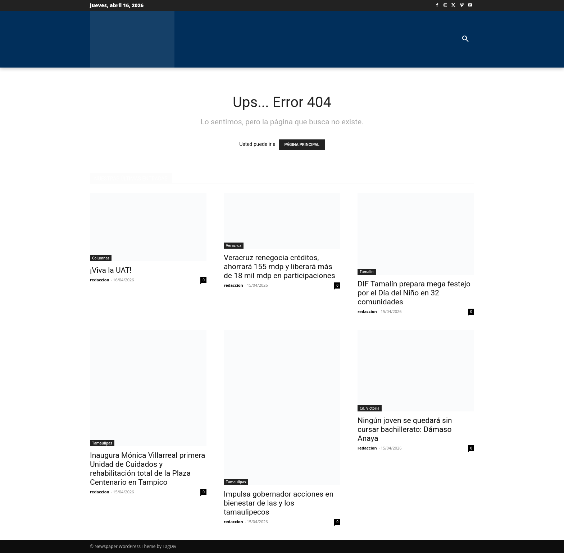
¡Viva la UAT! (111, 270)
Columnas (100, 258)
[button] (465, 39)
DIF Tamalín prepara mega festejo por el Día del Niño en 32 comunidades (414, 293)
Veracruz (233, 245)
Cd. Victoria (369, 408)
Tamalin (367, 271)
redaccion (99, 279)
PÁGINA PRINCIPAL (301, 144)
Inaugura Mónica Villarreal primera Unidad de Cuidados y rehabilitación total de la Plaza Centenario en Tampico (147, 469)
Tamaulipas (102, 443)
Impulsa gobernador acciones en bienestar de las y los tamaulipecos (278, 503)
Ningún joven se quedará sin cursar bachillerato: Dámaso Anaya (405, 429)
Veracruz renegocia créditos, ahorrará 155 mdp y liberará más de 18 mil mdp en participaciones (279, 266)
